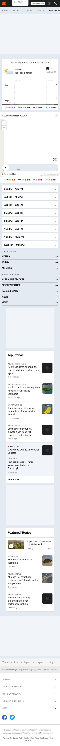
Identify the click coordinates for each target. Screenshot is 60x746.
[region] (30, 148)
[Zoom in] (4, 123)
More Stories (13, 479)
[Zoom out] (4, 127)
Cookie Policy (29, 738)
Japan (27, 662)
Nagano (40, 662)
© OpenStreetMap (8, 174)
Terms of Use (7, 738)
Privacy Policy (18, 738)
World (5, 662)
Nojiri (52, 662)
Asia (16, 662)
